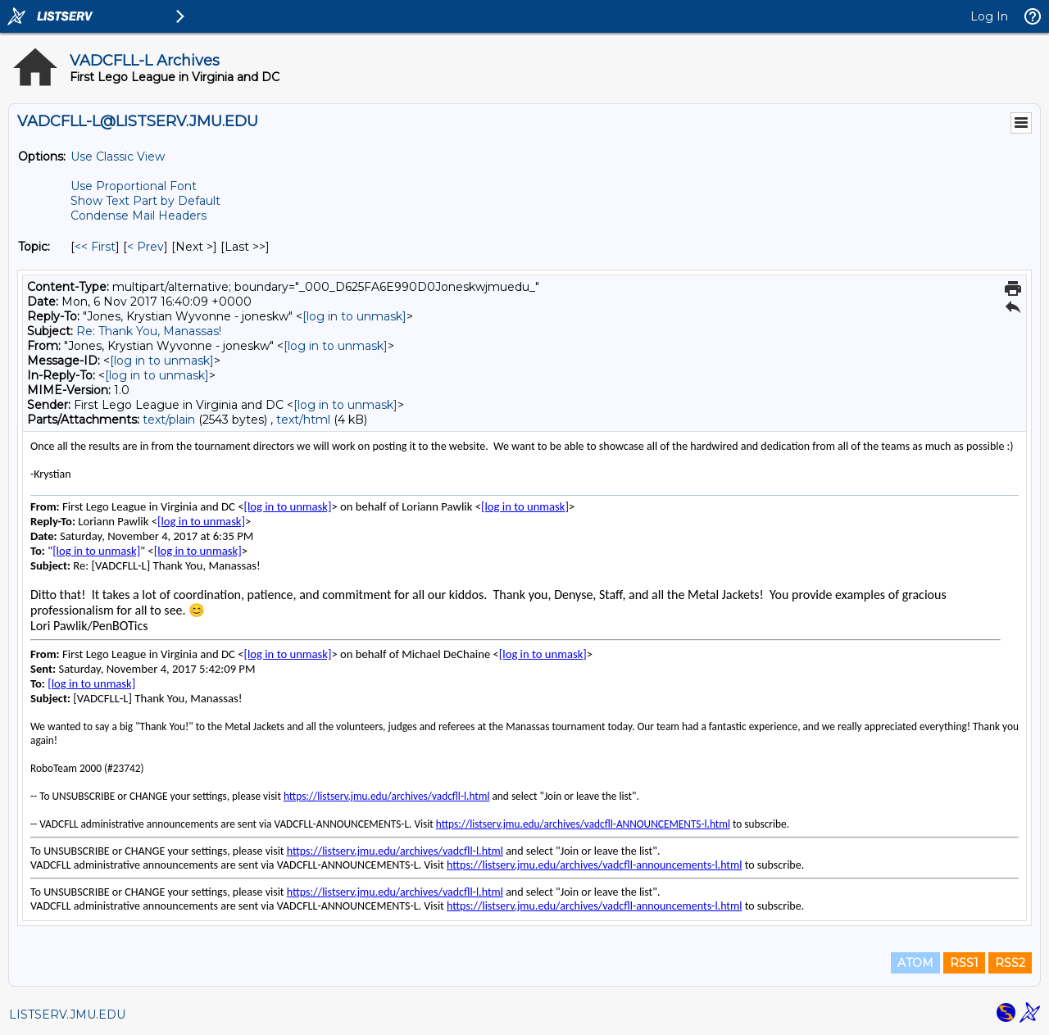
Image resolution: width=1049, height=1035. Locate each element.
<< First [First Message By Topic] (95, 246)
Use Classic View (117, 156)
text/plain (169, 419)
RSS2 (1010, 963)
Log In (989, 16)
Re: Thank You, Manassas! (148, 331)
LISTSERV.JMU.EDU (67, 1014)
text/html (303, 419)
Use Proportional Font (133, 186)
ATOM (915, 963)
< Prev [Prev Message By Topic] (145, 246)
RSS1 (964, 963)
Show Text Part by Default (145, 200)
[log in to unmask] (354, 316)
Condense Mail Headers (138, 215)
